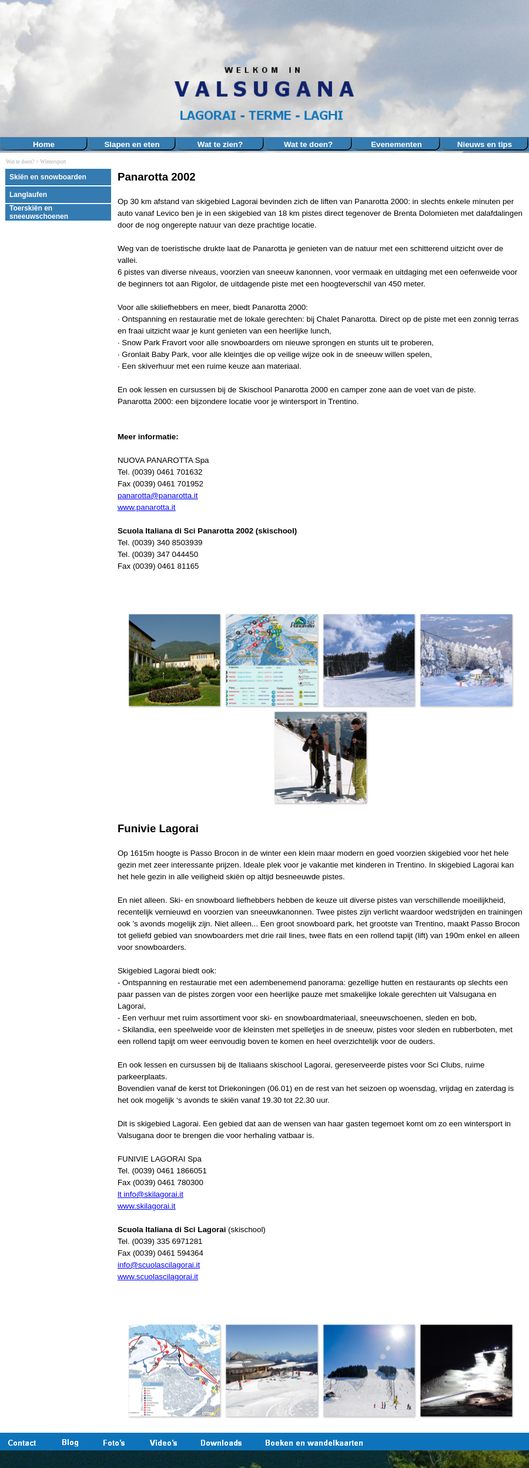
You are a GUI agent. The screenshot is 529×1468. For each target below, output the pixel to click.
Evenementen (396, 144)
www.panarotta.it (147, 507)
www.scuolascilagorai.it (158, 1276)
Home (44, 144)
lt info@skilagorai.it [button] (150, 1194)
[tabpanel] (320, 382)
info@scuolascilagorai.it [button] (159, 1264)
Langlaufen (28, 195)
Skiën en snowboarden (47, 177)
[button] (174, 660)
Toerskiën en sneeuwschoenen (38, 212)
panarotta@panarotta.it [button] (158, 495)
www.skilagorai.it (147, 1206)
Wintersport (53, 162)
